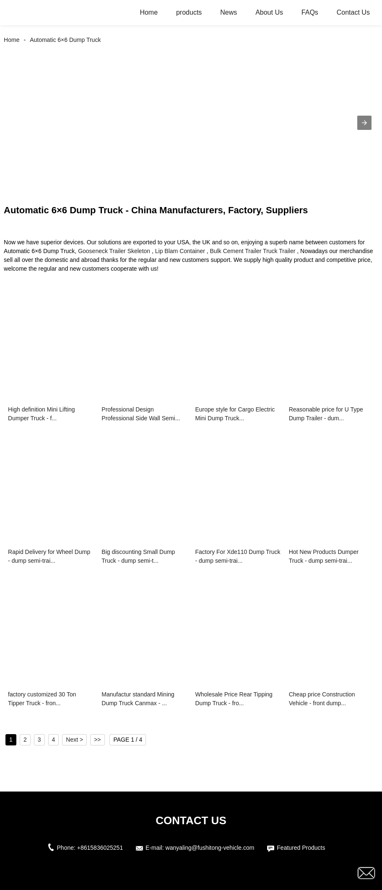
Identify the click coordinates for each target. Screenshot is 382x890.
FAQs (309, 12)
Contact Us (353, 12)
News (228, 12)
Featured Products (301, 847)
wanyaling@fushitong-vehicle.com (210, 847)
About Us (269, 12)
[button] (364, 123)
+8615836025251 (100, 847)
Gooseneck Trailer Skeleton (114, 251)
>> (97, 739)
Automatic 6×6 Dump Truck (65, 39)
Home (149, 12)
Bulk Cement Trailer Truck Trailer (253, 251)
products (189, 12)
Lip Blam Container (180, 251)
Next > (74, 739)
